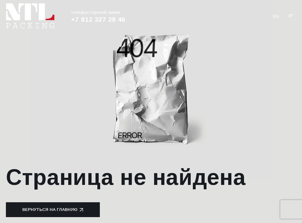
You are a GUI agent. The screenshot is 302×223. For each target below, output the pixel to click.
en (276, 16)
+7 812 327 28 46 (98, 19)
